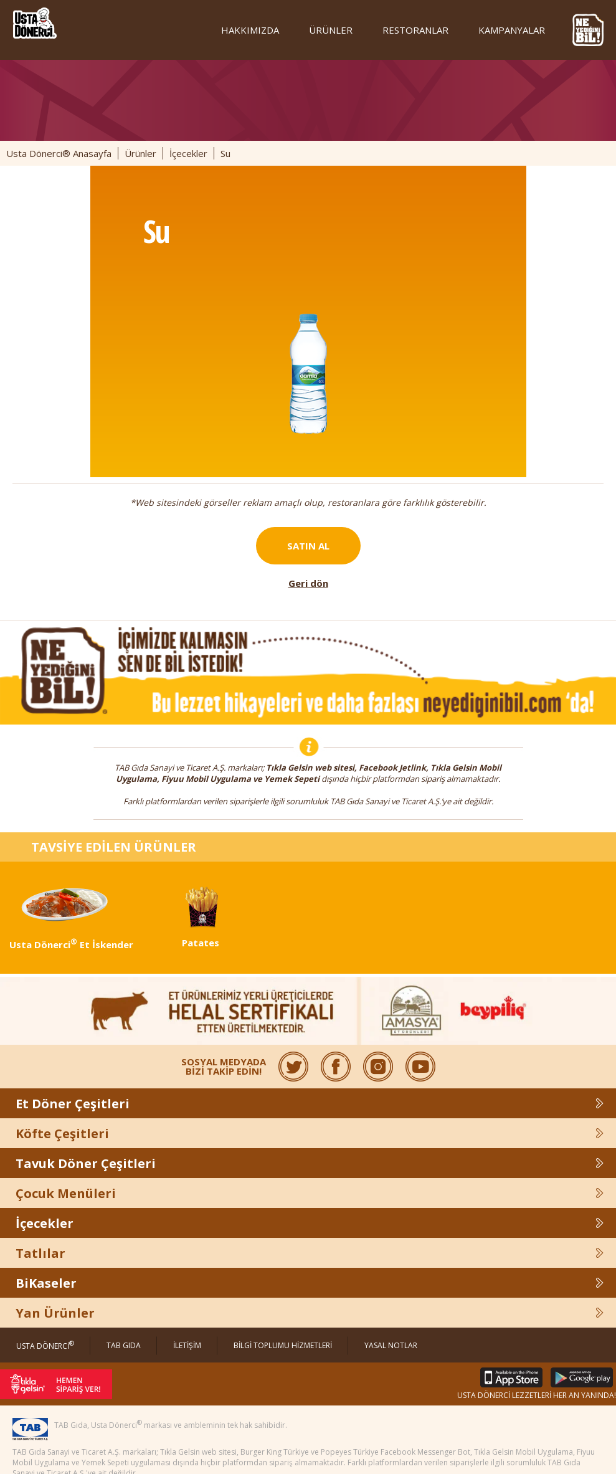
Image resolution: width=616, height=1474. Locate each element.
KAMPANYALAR (511, 30)
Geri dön (308, 583)
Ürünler (140, 153)
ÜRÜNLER (331, 30)
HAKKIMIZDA (250, 30)
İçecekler (188, 153)
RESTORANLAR (415, 30)
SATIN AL (308, 546)
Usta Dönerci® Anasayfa (58, 153)
